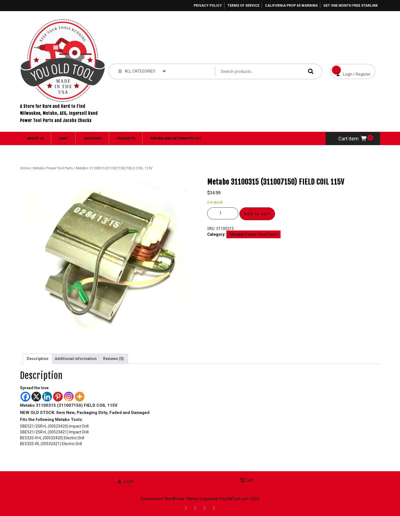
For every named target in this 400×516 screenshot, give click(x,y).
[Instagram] (69, 396)
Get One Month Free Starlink (350, 6)
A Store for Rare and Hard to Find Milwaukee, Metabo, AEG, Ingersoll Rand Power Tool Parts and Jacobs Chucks (59, 113)
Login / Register (350, 70)
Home (25, 168)
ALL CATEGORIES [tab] (142, 70)
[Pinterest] (58, 396)
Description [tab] (37, 358)
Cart (63, 138)
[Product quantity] (222, 213)
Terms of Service (243, 6)
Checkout (92, 138)
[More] (79, 396)
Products (126, 138)
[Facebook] (25, 396)
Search (309, 71)
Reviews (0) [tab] (113, 358)
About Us (35, 138)
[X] (36, 396)
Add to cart (257, 214)
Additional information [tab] (76, 358)
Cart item (352, 139)
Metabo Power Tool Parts (53, 168)
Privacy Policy (208, 6)
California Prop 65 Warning (291, 6)
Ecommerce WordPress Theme (169, 498)
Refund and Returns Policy (175, 138)
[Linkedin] (47, 396)
